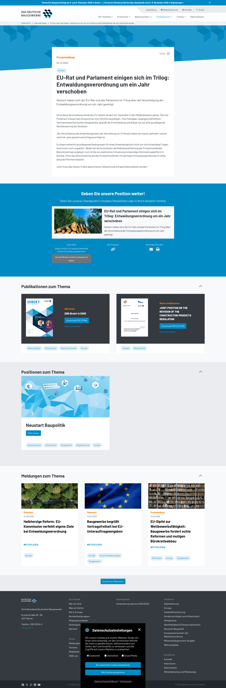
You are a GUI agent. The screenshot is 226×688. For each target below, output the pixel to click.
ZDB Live (73, 654)
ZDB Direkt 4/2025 (75, 312)
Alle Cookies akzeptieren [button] (113, 672)
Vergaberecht (94, 560)
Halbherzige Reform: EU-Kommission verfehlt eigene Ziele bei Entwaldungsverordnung (49, 525)
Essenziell (93, 655)
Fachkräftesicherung (174, 610)
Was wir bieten (76, 606)
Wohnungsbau (34, 347)
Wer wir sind (75, 602)
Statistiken (111, 655)
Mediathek (74, 650)
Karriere (73, 627)
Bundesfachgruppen (79, 615)
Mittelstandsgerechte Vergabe (179, 639)
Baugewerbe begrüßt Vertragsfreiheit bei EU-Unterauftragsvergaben (105, 525)
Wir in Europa (75, 610)
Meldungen (74, 642)
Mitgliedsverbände (78, 619)
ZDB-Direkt (69, 307)
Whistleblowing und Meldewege (180, 670)
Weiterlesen (31, 543)
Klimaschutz (50, 443)
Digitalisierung (82, 443)
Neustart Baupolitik (45, 423)
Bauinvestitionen (68, 347)
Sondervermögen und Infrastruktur (182, 615)
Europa (61, 69)
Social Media (129, 655)
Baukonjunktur (34, 443)
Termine (73, 646)
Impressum (169, 662)
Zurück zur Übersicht (113, 580)
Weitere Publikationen (170, 302)
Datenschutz (170, 666)
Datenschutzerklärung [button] (106, 681)
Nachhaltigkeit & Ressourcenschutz (182, 623)
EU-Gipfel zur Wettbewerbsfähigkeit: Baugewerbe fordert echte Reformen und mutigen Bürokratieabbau (170, 530)
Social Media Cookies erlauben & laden (71, 257)
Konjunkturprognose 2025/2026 (132, 602)
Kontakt (168, 658)
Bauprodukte (139, 347)
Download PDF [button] (76, 319)
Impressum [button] (126, 681)
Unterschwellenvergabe (110, 554)
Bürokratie (157, 557)
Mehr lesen (33, 431)
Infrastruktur (50, 347)
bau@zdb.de (27, 631)
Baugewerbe (66, 443)
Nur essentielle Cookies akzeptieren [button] (113, 665)
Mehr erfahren (72, 325)
